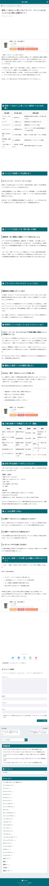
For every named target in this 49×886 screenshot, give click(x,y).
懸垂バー (6, 864)
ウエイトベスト (8, 791)
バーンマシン (7, 828)
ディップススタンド (9, 813)
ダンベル (6, 809)
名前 (4, 696)
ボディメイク (7, 843)
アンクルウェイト (9, 785)
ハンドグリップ (8, 819)
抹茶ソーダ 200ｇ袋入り (17, 41)
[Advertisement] (24, 28)
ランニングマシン (9, 852)
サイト (3, 709)
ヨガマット (7, 849)
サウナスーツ (7, 797)
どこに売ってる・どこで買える (18, 663)
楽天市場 (21, 48)
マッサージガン (8, 846)
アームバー (7, 788)
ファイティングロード (10, 837)
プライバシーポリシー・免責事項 (24, 882)
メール (4, 702)
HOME (24, 880)
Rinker (15, 43)
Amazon (13, 48)
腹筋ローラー (7, 870)
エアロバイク (7, 794)
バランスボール (8, 825)
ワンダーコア (7, 855)
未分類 (6, 867)
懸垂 (5, 861)
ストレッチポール (9, 806)
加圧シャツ (7, 858)
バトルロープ (7, 822)
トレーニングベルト (9, 816)
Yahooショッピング (31, 48)
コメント (5, 677)
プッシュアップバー (9, 840)
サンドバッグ (7, 800)
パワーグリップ (8, 831)
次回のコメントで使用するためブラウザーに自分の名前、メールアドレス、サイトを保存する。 (25, 716)
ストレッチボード (9, 803)
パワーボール (7, 834)
